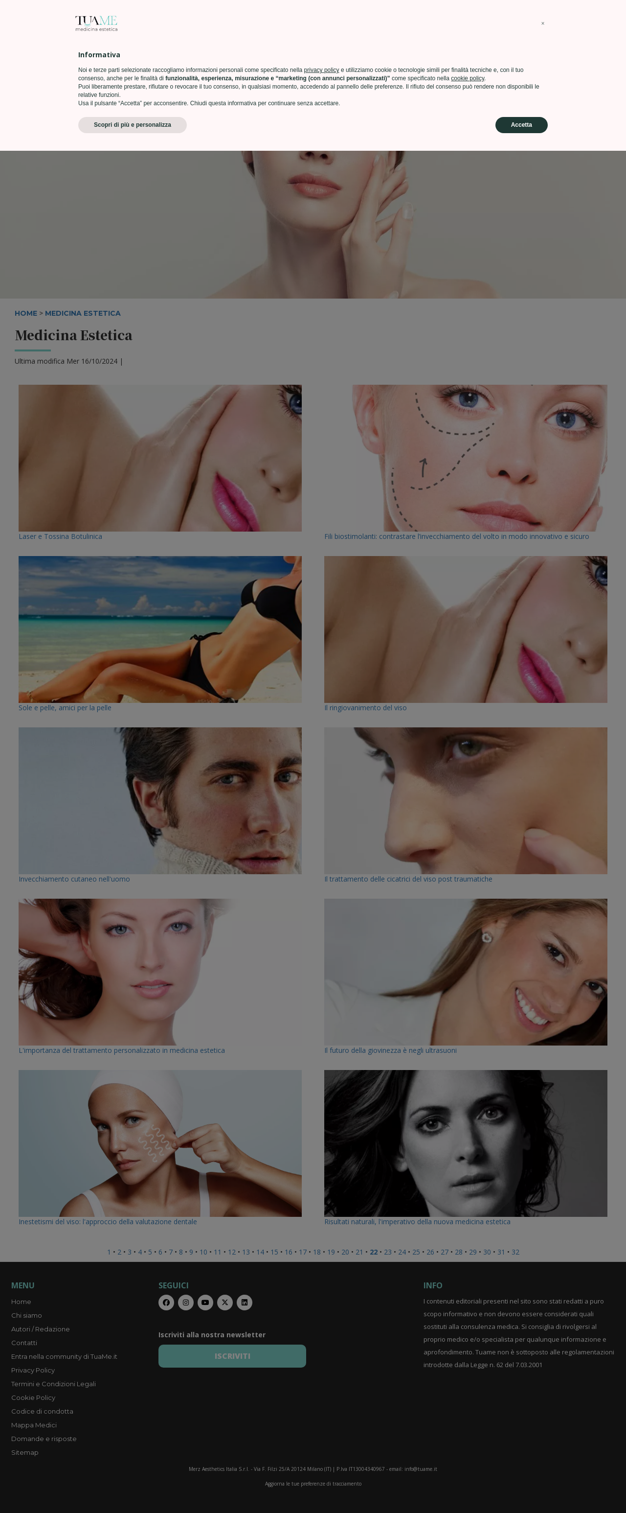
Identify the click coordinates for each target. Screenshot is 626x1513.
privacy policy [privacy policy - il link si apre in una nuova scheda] (321, 1432)
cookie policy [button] (467, 1440)
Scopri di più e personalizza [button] (132, 1487)
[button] (543, 1386)
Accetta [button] (521, 1487)
